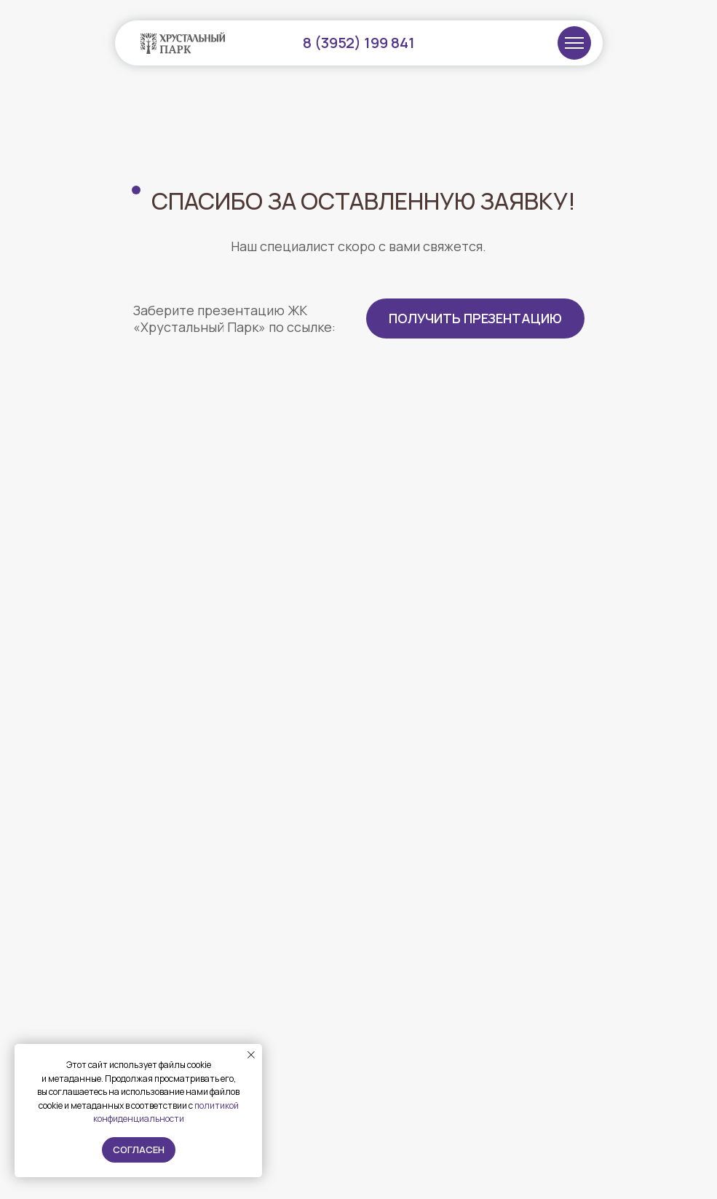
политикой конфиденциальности (166, 1112)
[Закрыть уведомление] (251, 1055)
